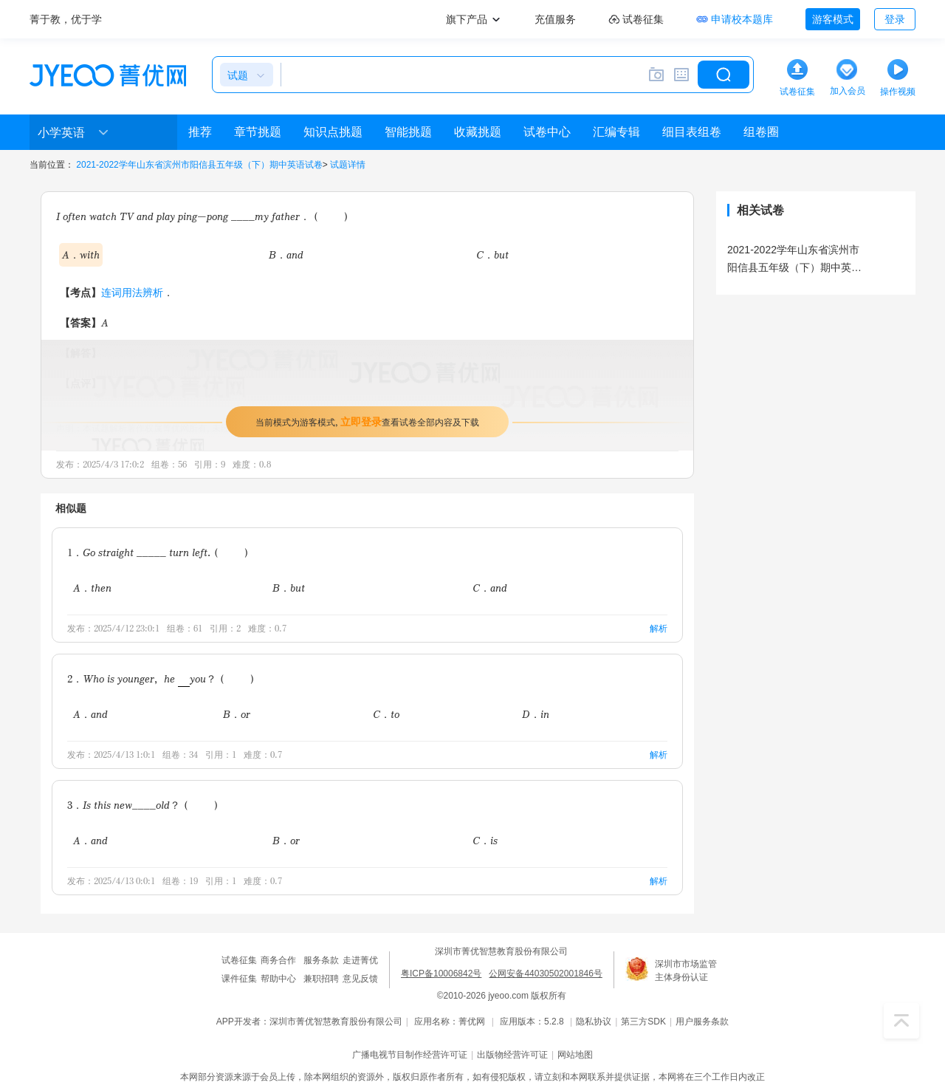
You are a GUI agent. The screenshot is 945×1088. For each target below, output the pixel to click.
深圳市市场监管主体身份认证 (686, 970)
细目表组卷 (691, 132)
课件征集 (239, 979)
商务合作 (278, 960)
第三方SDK (643, 1021)
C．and (489, 587)
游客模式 (832, 19)
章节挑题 (257, 132)
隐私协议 (593, 1021)
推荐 (200, 132)
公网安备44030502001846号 (545, 973)
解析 (658, 628)
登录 (894, 19)
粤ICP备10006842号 (441, 973)
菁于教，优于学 (66, 19)
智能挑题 (408, 132)
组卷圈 (761, 132)
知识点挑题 (332, 132)
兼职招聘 (321, 979)
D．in (535, 714)
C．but (492, 254)
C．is (485, 840)
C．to (386, 714)
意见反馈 (360, 979)
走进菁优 (360, 960)
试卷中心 (547, 132)
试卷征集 (239, 960)
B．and (286, 254)
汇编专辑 (616, 132)
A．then (92, 587)
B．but (288, 587)
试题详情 (347, 165)
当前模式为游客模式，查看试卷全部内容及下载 (367, 421)
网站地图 (575, 1055)
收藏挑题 (477, 132)
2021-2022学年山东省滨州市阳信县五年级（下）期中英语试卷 (199, 165)
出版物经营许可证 (512, 1055)
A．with (81, 254)
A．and (90, 714)
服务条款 (321, 960)
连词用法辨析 (132, 292)
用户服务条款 (702, 1021)
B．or (236, 714)
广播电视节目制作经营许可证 (409, 1055)
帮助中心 (278, 979)
